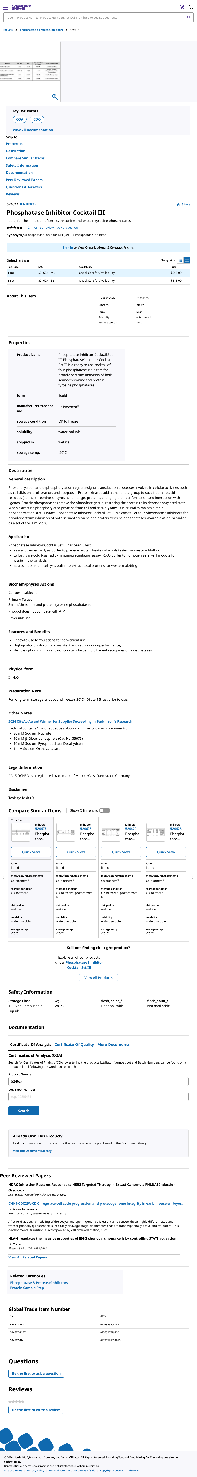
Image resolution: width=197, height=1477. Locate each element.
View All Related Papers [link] (27, 1257)
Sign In (68, 247)
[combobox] (98, 17)
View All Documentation (33, 130)
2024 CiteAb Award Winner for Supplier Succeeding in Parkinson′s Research (70, 721)
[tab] (11, 30)
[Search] (188, 17)
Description (15, 151)
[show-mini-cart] (191, 7)
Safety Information (22, 165)
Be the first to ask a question (36, 1373)
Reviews (13, 194)
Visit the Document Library (32, 1151)
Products (7, 30)
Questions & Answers (24, 187)
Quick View (31, 852)
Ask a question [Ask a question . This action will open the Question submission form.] (67, 228)
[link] (13, 1470)
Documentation (19, 172)
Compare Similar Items (25, 158)
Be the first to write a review (37, 1410)
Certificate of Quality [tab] (74, 1044)
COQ (37, 119)
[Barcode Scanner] (182, 7)
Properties (14, 143)
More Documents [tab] (113, 1044)
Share (183, 204)
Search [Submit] (23, 1110)
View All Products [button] (98, 977)
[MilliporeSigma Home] (21, 7)
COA (19, 119)
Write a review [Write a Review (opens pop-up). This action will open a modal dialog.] (43, 228)
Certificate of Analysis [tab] (30, 1044)
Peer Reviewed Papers (24, 179)
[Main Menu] (5, 7)
